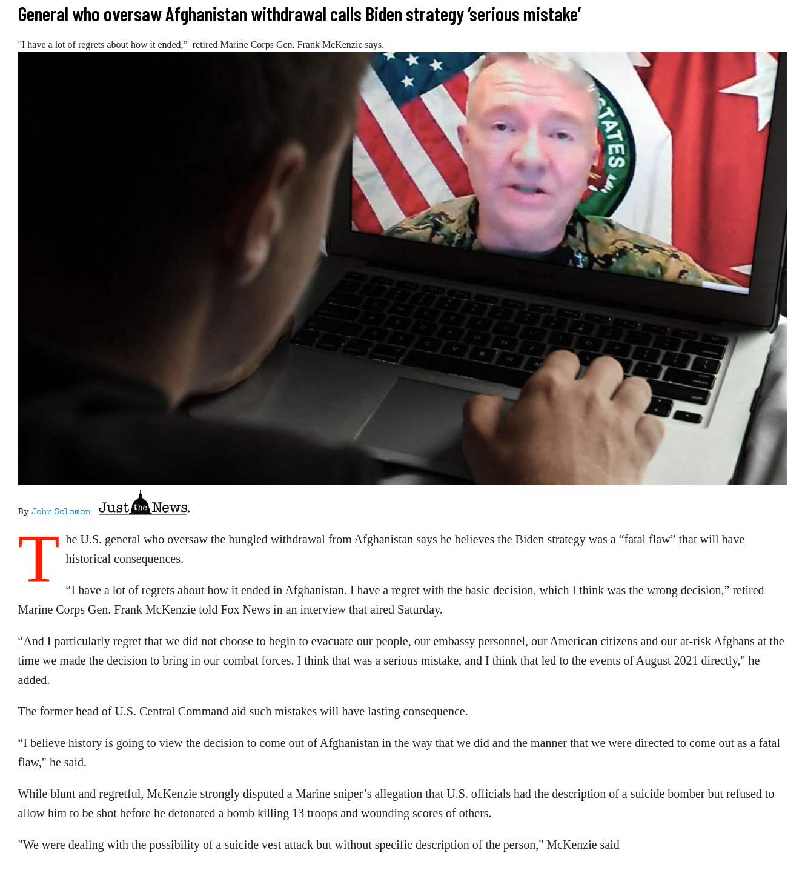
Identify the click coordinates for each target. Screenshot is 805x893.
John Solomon (60, 512)
